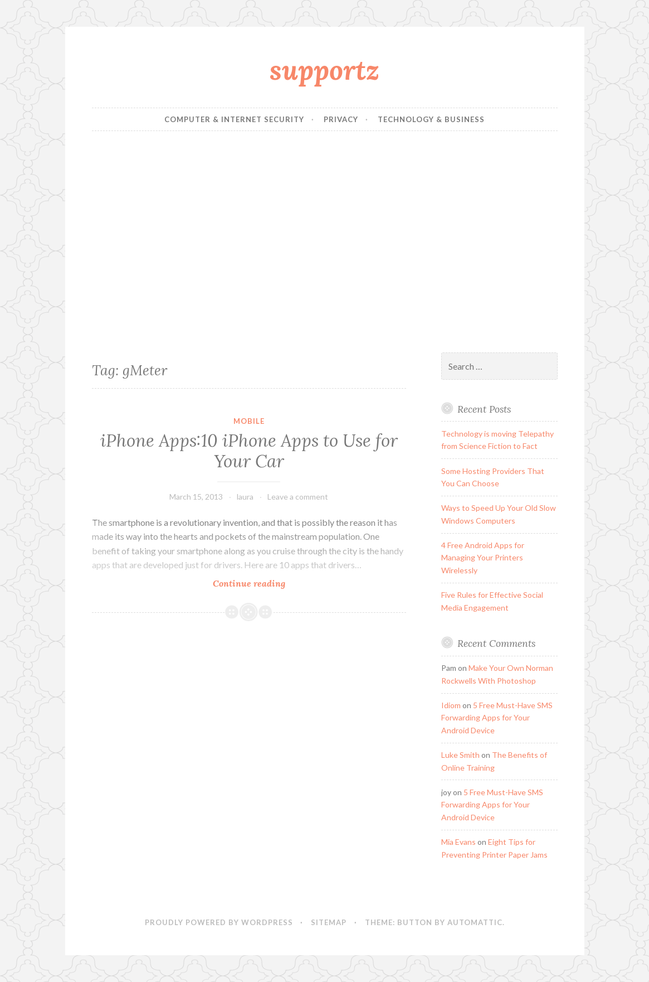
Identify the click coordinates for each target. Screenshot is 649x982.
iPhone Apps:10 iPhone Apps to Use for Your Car (249, 451)
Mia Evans (458, 841)
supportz (324, 69)
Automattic (474, 922)
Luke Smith (460, 755)
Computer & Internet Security (234, 119)
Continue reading (264, 583)
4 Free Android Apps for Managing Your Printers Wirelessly (482, 557)
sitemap (329, 922)
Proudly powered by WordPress (219, 922)
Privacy (341, 119)
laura (245, 496)
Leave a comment (297, 496)
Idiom (451, 705)
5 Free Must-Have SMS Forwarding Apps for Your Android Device (497, 717)
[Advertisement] (325, 242)
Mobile (249, 421)
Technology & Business (431, 119)
